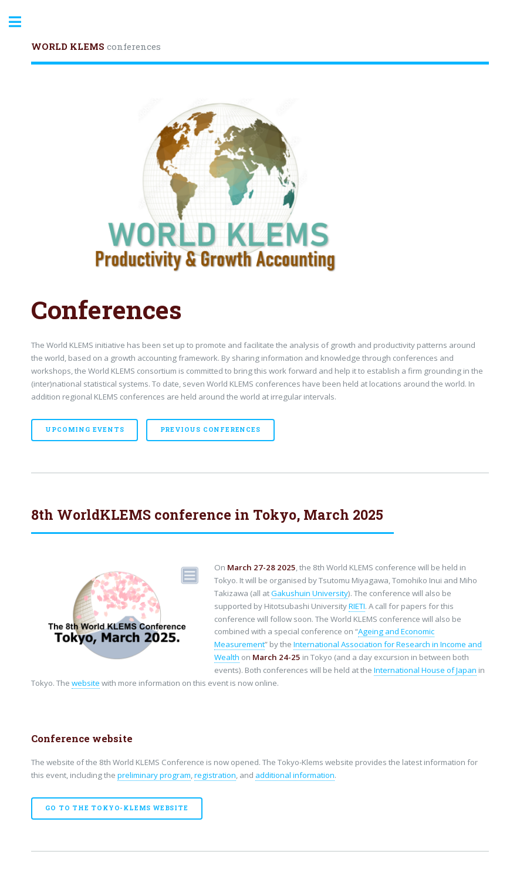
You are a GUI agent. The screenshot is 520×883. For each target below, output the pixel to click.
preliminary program (154, 775)
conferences (96, 46)
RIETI (357, 606)
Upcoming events (84, 429)
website (86, 683)
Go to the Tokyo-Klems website (116, 808)
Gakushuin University (309, 593)
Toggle (21, 22)
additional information (295, 775)
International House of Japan (425, 670)
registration (215, 775)
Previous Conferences (210, 429)
